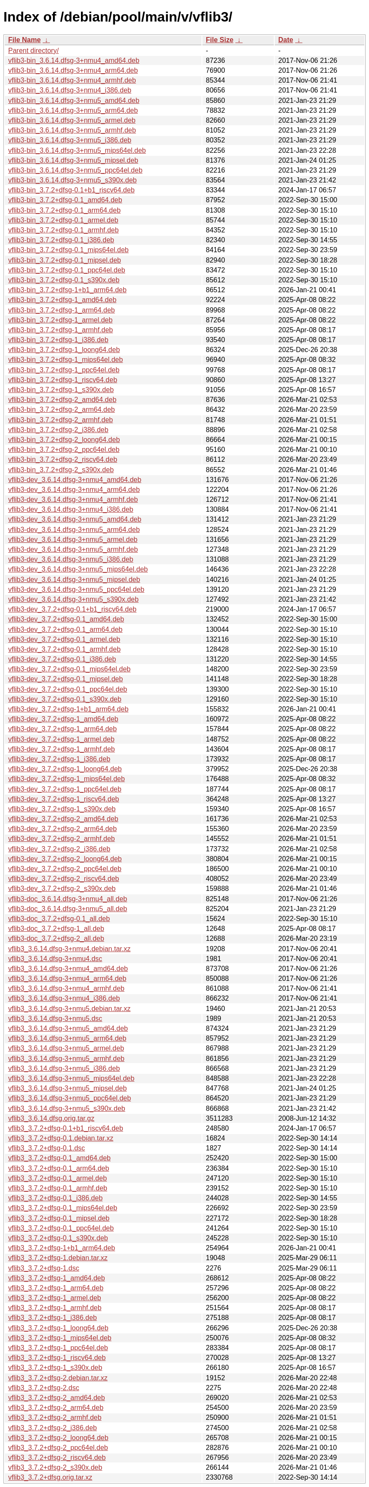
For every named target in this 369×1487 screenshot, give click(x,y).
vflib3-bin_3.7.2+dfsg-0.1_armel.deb (63, 220)
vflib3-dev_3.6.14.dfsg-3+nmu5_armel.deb (72, 539)
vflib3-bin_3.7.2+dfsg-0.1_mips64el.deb (68, 250)
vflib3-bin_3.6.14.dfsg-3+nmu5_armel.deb (72, 120)
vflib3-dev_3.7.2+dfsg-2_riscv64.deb (63, 878)
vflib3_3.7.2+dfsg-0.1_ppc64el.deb (61, 1228)
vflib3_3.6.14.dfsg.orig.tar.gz (51, 1118)
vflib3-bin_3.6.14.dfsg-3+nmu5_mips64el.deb (77, 150)
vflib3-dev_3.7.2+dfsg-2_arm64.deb (62, 828)
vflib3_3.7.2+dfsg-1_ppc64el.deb (58, 1347)
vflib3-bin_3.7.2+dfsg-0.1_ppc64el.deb (66, 270)
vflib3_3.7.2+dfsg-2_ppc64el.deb (58, 1447)
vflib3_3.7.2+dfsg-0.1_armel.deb (57, 1178)
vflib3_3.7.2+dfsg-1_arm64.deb (55, 1288)
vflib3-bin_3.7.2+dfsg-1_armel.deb (60, 320)
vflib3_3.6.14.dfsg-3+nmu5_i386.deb (64, 1068)
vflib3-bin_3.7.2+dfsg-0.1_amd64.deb (65, 200)
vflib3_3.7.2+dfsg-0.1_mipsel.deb (58, 1218)
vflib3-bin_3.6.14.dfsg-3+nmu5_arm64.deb (73, 110)
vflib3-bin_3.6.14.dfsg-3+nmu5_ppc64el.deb (75, 170)
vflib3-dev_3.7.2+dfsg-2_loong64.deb (65, 859)
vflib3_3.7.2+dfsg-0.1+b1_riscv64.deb (65, 1128)
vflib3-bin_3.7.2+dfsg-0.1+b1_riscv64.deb (71, 190)
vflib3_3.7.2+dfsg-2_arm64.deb (55, 1407)
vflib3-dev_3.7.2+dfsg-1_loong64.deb (65, 769)
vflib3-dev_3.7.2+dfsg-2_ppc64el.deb (64, 868)
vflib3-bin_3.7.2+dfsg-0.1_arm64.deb (64, 210)
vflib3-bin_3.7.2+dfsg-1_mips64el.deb (65, 359)
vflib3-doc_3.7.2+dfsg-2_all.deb (56, 938)
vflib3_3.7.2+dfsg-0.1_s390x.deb (58, 1238)
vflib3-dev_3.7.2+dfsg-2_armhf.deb (61, 838)
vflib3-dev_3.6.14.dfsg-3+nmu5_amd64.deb (74, 519)
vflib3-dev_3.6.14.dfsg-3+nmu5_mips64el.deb (78, 569)
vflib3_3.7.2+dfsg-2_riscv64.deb (56, 1457)
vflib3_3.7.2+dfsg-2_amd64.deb (56, 1397)
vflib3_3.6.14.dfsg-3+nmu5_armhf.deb (66, 1058)
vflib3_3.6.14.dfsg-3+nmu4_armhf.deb (66, 988)
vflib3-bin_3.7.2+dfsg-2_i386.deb (58, 429)
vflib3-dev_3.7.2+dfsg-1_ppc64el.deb (64, 789)
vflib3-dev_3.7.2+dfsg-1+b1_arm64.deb (68, 709)
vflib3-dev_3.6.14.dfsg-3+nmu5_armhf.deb (73, 549)
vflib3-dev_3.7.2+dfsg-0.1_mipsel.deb (65, 679)
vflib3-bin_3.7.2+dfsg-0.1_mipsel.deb (64, 260)
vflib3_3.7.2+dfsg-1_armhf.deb (55, 1307)
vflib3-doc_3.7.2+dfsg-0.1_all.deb (59, 918)
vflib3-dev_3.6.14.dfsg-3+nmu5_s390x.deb (73, 599)
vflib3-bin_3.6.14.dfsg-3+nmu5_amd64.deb (74, 100)
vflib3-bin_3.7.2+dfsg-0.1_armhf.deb (63, 230)
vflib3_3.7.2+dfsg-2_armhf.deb (55, 1417)
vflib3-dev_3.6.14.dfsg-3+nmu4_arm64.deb (74, 489)
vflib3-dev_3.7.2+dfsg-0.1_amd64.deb (66, 619)
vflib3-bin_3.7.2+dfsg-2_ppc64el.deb (63, 449)
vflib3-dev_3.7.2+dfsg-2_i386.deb (59, 849)
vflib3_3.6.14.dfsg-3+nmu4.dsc (55, 958)
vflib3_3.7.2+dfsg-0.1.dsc (46, 1148)
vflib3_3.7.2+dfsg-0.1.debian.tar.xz (60, 1138)
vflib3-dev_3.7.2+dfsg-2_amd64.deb (63, 818)
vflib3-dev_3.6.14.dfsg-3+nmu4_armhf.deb (73, 499)
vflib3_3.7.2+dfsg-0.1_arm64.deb (58, 1168)
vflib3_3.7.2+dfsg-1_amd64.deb (56, 1278)
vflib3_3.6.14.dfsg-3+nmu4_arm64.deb (67, 978)
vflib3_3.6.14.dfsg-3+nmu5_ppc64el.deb (69, 1098)
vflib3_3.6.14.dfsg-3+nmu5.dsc (55, 1018)
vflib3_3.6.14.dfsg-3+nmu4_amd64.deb (68, 968)
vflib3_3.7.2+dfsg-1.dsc (43, 1268)
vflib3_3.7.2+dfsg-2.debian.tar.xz (58, 1378)
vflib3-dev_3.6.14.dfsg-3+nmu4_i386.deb (70, 509)
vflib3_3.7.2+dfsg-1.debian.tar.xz (58, 1257)
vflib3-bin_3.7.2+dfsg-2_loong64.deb (64, 439)
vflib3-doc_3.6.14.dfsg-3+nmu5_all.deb (67, 908)
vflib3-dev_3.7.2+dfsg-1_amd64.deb (63, 719)
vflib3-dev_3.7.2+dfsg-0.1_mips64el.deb (69, 669)
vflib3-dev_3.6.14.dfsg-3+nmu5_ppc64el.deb (76, 589)
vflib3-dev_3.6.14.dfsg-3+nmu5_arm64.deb (74, 529)
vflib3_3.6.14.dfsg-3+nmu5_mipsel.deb (67, 1088)
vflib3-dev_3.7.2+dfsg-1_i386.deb (59, 759)
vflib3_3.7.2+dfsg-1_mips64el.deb (60, 1338)
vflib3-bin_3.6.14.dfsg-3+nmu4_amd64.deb (74, 60)
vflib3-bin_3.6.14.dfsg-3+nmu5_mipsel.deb (73, 160)
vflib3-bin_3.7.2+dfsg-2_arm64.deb (61, 409)
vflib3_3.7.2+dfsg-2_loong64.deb (58, 1437)
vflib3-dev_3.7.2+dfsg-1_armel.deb (61, 739)
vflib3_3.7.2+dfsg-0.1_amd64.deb (59, 1158)
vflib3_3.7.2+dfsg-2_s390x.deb (55, 1467)
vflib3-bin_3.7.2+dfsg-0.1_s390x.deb (63, 280)
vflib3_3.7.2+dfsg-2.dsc (43, 1387)
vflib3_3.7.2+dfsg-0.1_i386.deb (55, 1198)
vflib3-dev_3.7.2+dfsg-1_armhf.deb (61, 749)
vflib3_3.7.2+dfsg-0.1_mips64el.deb (62, 1208)
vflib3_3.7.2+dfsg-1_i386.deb (52, 1317)
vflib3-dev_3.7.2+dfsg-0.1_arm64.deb (65, 629)
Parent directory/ (33, 50)
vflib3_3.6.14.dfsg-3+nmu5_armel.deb (66, 1048)
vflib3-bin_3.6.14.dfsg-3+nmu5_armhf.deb (72, 130)
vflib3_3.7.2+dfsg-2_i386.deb (52, 1427)
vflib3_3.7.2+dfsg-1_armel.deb (54, 1298)
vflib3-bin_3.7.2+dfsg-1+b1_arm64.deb (67, 290)
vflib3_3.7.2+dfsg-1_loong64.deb (58, 1328)
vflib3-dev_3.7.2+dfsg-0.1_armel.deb (64, 639)
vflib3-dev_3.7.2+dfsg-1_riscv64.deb (63, 799)
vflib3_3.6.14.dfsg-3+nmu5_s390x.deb (66, 1108)
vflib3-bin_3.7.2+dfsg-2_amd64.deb (62, 399)
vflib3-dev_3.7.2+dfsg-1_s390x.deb (62, 809)
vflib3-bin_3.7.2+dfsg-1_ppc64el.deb (63, 370)
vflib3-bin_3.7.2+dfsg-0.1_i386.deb (61, 240)
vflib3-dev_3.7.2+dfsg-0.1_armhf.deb (64, 649)
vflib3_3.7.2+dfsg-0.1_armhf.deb (57, 1188)
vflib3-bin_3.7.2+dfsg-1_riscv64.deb (62, 379)
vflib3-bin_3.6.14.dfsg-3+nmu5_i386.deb (69, 140)
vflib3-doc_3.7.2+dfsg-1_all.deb (56, 928)
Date (285, 39)
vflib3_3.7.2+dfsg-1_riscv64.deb (56, 1357)
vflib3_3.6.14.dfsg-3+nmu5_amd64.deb (68, 1028)
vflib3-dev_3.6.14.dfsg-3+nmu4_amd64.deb (74, 479)
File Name (24, 39)
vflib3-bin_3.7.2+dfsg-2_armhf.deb (60, 420)
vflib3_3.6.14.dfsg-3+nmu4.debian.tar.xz (69, 948)
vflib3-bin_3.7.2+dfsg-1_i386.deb (58, 339)
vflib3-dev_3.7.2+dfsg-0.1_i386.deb (62, 659)
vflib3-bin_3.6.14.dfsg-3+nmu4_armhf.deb (72, 80)
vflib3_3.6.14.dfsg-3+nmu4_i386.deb (64, 998)
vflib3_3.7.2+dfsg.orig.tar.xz (50, 1477)
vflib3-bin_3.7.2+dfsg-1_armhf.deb (60, 330)
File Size (219, 39)
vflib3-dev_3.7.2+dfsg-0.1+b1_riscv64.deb (72, 609)
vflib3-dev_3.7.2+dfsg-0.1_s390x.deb (64, 699)
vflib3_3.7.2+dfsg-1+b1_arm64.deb (61, 1248)
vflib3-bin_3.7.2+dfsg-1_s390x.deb (61, 389)
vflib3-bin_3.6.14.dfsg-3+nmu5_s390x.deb (72, 180)
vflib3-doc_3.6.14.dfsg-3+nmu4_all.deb (67, 899)
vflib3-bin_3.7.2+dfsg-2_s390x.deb (61, 469)
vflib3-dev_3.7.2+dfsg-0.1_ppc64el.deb (67, 689)
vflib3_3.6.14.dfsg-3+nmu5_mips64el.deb (71, 1078)
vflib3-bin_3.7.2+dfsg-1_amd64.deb (62, 299)
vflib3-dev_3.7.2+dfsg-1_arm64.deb (62, 729)
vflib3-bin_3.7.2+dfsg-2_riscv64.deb (62, 459)
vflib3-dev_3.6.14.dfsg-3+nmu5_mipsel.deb (74, 579)
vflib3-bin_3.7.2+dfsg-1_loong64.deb (64, 349)
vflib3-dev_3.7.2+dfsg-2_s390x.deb (62, 888)
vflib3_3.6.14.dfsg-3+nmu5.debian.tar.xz (69, 1008)
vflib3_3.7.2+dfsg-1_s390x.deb (55, 1367)
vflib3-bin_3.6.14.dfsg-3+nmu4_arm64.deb (73, 70)
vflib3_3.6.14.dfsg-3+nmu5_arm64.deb (67, 1038)
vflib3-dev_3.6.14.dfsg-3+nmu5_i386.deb (70, 559)
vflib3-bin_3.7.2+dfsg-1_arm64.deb (61, 310)
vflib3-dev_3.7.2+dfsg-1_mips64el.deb (66, 778)
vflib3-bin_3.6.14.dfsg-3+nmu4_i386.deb (69, 90)
